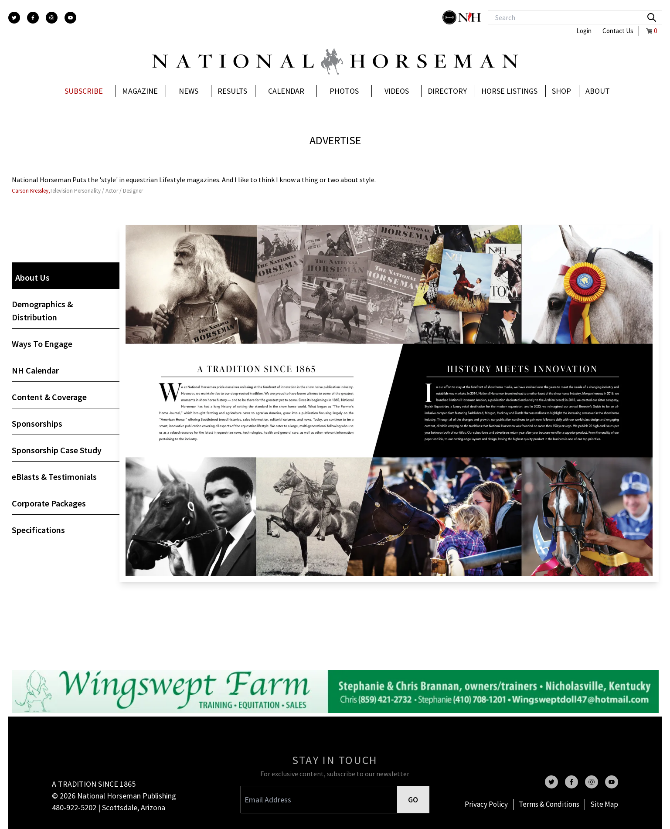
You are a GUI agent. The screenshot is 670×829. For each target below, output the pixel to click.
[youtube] (70, 18)
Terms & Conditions (549, 804)
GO (413, 800)
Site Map (604, 804)
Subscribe (84, 91)
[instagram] (52, 18)
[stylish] (450, 17)
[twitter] (14, 18)
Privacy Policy (486, 804)
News (188, 91)
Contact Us (617, 31)
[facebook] (33, 18)
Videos (396, 91)
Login (584, 31)
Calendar (286, 91)
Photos (344, 91)
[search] (652, 17)
